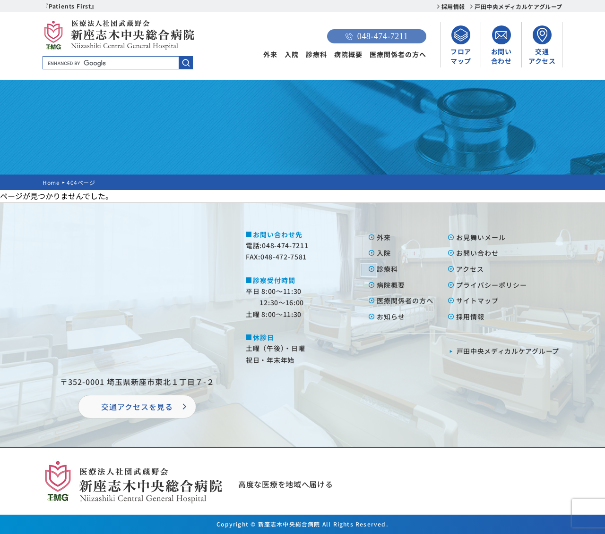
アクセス (470, 269)
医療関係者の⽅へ (405, 300)
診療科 (316, 54)
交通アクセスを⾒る (137, 406)
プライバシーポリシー (491, 285)
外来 (270, 54)
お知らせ (391, 316)
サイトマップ (477, 300)
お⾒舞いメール (481, 237)
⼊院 (384, 253)
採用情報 (453, 6)
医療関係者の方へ (398, 54)
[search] (117, 63)
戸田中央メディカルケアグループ (518, 6)
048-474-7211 (377, 36)
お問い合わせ (477, 253)
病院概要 (348, 54)
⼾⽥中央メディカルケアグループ (508, 351)
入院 (292, 54)
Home (51, 182)
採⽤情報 (470, 316)
